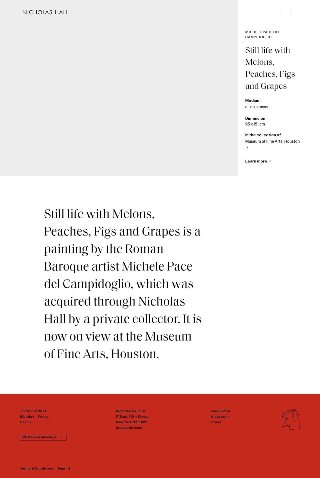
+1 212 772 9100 (33, 411)
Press (216, 422)
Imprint (64, 468)
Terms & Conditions (37, 468)
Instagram (220, 417)
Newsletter (220, 411)
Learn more (258, 162)
